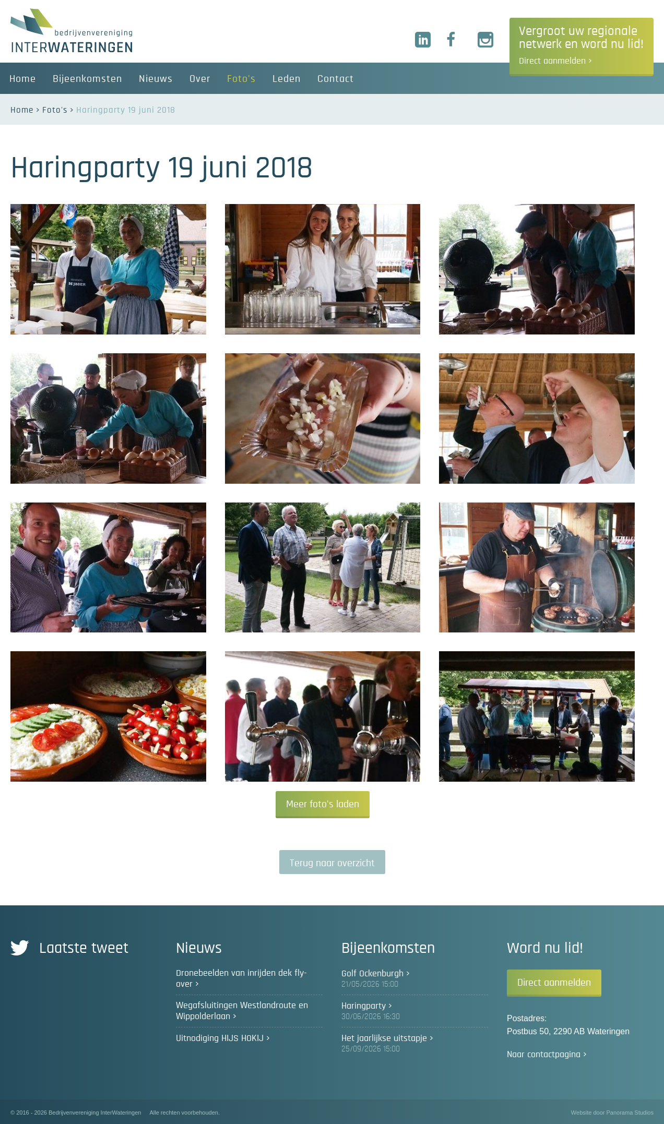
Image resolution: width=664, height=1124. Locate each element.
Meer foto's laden (322, 804)
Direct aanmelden (554, 982)
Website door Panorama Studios (612, 1112)
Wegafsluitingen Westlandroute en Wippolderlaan (242, 1011)
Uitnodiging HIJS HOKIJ (220, 1038)
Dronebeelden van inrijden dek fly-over (241, 978)
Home (21, 109)
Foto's (54, 109)
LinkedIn (423, 40)
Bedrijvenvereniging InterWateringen (71, 30)
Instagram (486, 40)
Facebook (454, 40)
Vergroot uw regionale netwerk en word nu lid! (581, 45)
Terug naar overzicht (332, 863)
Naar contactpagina (543, 1054)
